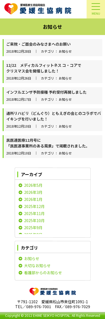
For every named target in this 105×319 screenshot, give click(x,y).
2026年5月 (33, 185)
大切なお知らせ (37, 265)
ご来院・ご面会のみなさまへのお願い (38, 44)
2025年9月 (33, 227)
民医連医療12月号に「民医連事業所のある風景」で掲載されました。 (48, 143)
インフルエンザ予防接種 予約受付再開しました (46, 92)
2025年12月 (34, 206)
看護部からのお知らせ (43, 272)
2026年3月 (33, 192)
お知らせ (31, 258)
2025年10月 (34, 220)
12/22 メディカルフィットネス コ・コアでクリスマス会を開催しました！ (43, 68)
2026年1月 (33, 199)
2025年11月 (34, 213)
